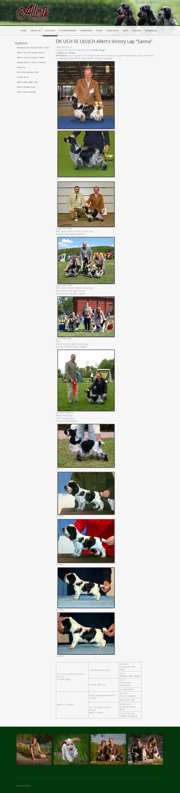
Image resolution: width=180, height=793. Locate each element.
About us (36, 30)
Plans (99, 30)
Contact (136, 30)
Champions (86, 30)
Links (125, 30)
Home (24, 30)
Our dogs (50, 30)
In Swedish (151, 30)
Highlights (112, 30)
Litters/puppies (68, 30)
